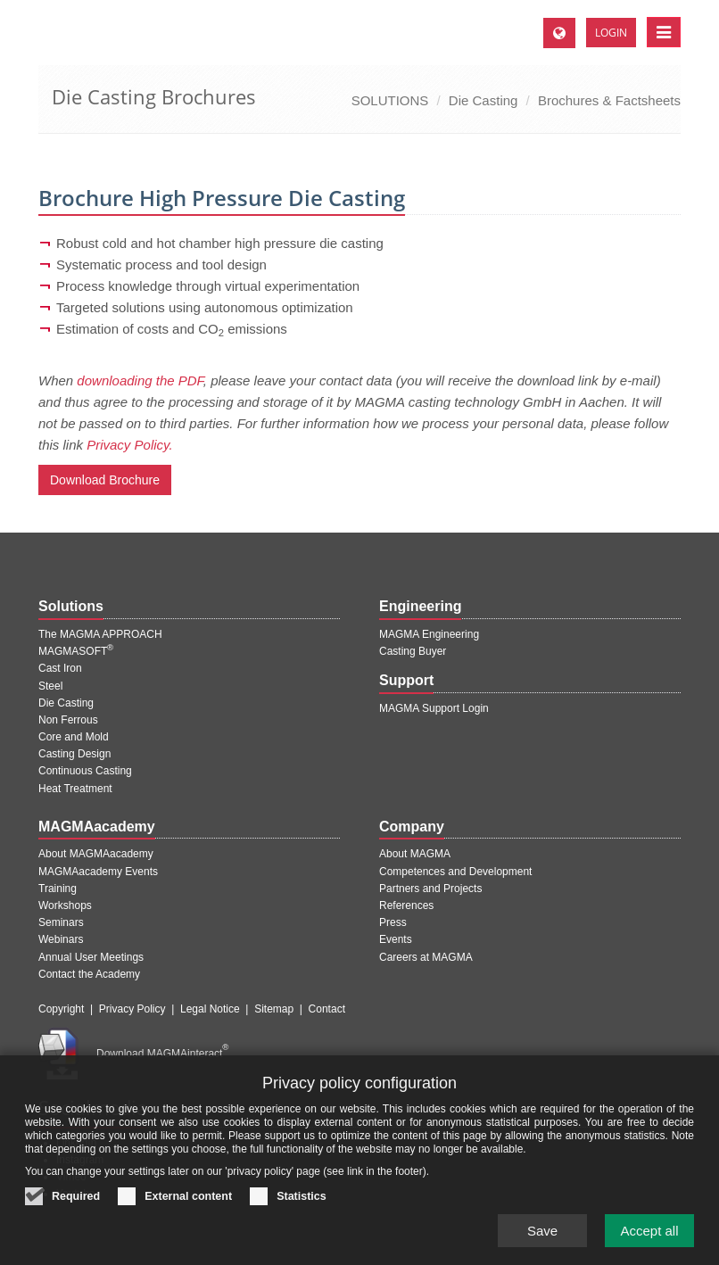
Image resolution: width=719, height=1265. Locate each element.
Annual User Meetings (91, 957)
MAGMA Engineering (429, 634)
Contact (327, 1009)
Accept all (649, 1246)
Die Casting (483, 100)
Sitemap (273, 1009)
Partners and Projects (430, 888)
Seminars (61, 922)
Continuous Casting (85, 771)
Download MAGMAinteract (162, 1053)
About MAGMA (414, 853)
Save (542, 1246)
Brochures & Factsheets (609, 100)
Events (395, 939)
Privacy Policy (132, 1009)
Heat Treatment (75, 788)
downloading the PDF (140, 380)
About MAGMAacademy (95, 853)
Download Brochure (105, 480)
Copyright (61, 1009)
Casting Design (74, 754)
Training (57, 888)
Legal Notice (210, 1009)
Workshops (65, 905)
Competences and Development (455, 871)
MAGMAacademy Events (98, 871)
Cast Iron (60, 668)
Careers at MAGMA (426, 957)
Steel (50, 686)
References (406, 905)
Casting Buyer (412, 651)
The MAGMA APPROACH (100, 634)
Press (393, 922)
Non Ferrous (68, 720)
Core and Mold (73, 737)
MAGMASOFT (75, 651)
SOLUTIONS (390, 100)
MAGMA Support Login (434, 708)
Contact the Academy (89, 974)
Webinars (60, 939)
